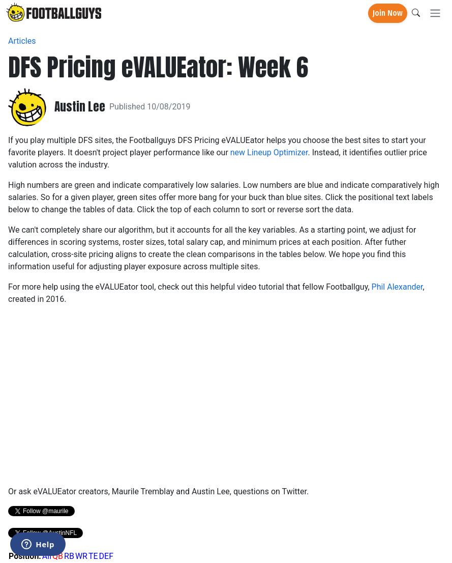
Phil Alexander (397, 287)
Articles (22, 41)
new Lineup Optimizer (269, 152)
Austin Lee (79, 107)
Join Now (388, 13)
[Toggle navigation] (435, 13)
